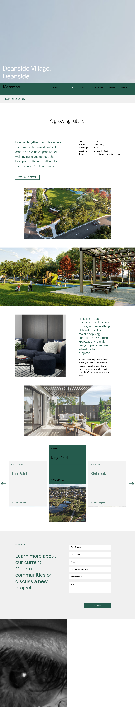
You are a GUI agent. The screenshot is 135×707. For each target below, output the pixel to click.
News (81, 87)
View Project (20, 510)
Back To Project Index (15, 99)
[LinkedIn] (110, 158)
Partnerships (97, 87)
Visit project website (27, 181)
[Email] (118, 158)
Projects (69, 87)
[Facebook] (99, 158)
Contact (125, 87)
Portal (112, 87)
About (55, 87)
